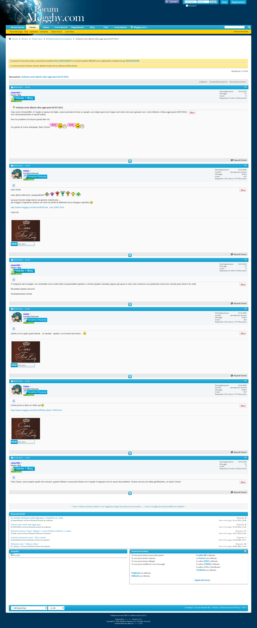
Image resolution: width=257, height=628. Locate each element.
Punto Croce (37, 39)
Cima (244, 607)
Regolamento (77, 27)
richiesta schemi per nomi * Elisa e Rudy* (28, 537)
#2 (246, 165)
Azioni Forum (56, 32)
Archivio (215, 607)
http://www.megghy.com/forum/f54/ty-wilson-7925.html (36, 410)
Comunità (44, 32)
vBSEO (136, 623)
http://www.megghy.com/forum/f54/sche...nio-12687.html (37, 207)
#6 (246, 457)
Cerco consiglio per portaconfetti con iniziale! (164, 506)
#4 (246, 309)
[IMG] (206, 561)
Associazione (120, 27)
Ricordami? (191, 6)
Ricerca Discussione (237, 82)
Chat (106, 27)
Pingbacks (135, 573)
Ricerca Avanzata (241, 31)
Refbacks (135, 576)
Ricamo (25, 39)
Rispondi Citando (239, 160)
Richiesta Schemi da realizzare (59, 39)
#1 (246, 87)
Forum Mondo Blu (203, 607)
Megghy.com (138, 27)
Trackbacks (201, 570)
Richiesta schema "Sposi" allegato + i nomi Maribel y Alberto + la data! (41, 531)
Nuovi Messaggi (16, 32)
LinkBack (202, 82)
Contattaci (189, 607)
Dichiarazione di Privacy (230, 607)
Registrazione (238, 2)
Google (17, 555)
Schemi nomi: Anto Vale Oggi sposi (26, 524)
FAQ (26, 32)
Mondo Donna (17, 27)
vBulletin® (128, 619)
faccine (202, 558)
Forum (33, 27)
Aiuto (224, 2)
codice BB (202, 555)
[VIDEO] (207, 564)
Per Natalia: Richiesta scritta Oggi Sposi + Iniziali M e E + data (37, 518)
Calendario (34, 32)
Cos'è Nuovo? (61, 27)
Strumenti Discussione (218, 82)
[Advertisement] (68, 48)
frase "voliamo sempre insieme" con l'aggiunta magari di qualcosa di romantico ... (108, 506)
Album (46, 27)
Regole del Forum (202, 580)
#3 (246, 259)
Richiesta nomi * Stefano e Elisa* (25, 544)
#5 (246, 381)
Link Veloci (70, 32)
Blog (92, 27)
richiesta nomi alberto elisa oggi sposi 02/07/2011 (45, 76)
